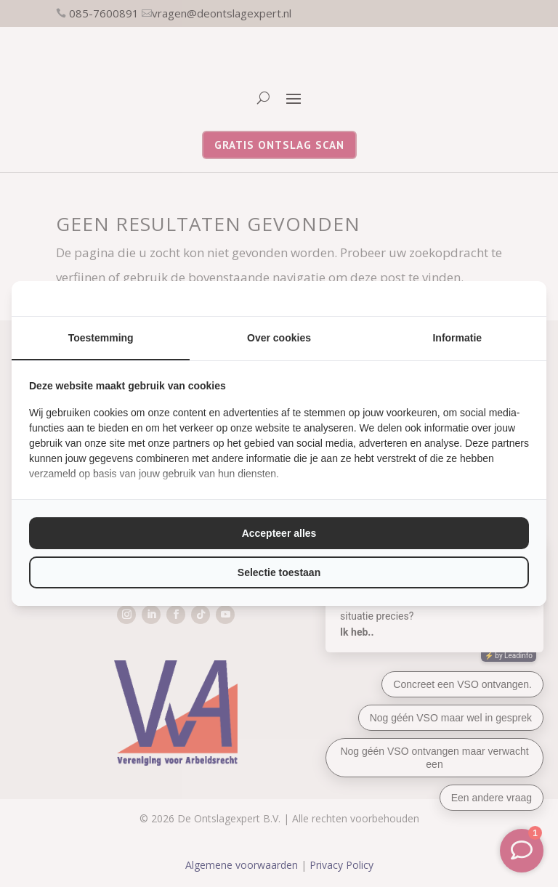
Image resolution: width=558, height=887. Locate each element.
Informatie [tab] (457, 338)
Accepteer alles (279, 533)
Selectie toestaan (279, 572)
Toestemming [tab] (101, 338)
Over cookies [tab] (279, 338)
